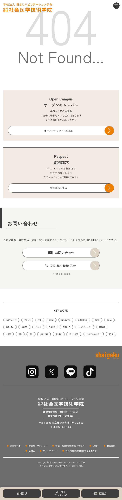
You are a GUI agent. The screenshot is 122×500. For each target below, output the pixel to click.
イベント (79, 328)
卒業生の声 (12, 336)
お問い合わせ (64, 252)
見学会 (102, 344)
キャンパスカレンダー (78, 344)
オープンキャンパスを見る (58, 130)
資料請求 (22, 493)
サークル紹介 (51, 344)
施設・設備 (12, 344)
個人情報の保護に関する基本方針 (81, 462)
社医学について (14, 320)
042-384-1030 (64, 265)
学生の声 (97, 328)
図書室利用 (15, 457)
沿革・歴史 (43, 328)
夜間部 (9, 328)
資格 (104, 336)
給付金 (25, 328)
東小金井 (31, 344)
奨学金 (65, 320)
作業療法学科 (106, 320)
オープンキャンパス (61, 493)
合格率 (77, 336)
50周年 (96, 457)
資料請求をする (58, 187)
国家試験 (61, 336)
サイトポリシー (50, 462)
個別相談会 (100, 493)
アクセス (36, 320)
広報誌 (32, 462)
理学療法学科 (84, 320)
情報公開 (111, 457)
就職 (91, 336)
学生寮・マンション (38, 457)
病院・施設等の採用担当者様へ (70, 457)
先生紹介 (61, 328)
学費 (51, 320)
